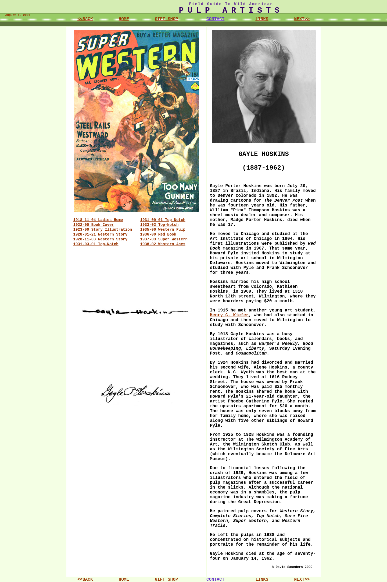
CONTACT (215, 19)
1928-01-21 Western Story (100, 234)
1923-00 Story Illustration (102, 229)
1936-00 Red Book (158, 234)
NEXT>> (302, 19)
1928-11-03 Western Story (100, 239)
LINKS (261, 19)
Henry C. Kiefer (229, 315)
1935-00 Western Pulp (162, 229)
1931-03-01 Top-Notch (96, 244)
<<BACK (85, 19)
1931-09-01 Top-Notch (162, 220)
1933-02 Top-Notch (159, 225)
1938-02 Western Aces (162, 244)
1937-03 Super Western (164, 239)
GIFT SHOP (166, 19)
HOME (124, 19)
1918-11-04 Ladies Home (98, 220)
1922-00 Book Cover (93, 225)
